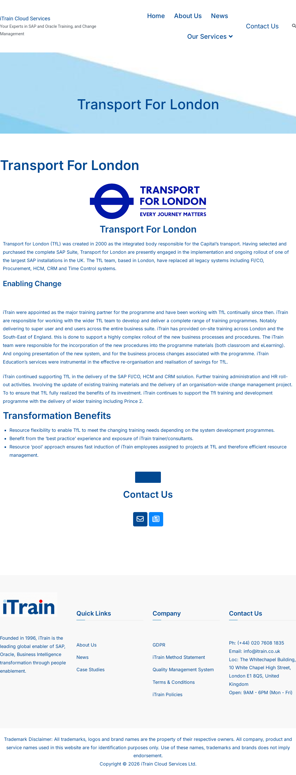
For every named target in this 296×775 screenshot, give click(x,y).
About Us (188, 15)
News (219, 15)
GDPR (159, 645)
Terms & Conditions (174, 682)
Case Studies (90, 669)
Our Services (207, 36)
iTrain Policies (167, 694)
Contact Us (262, 26)
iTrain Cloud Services (25, 18)
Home (156, 15)
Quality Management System (183, 669)
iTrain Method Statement (179, 657)
